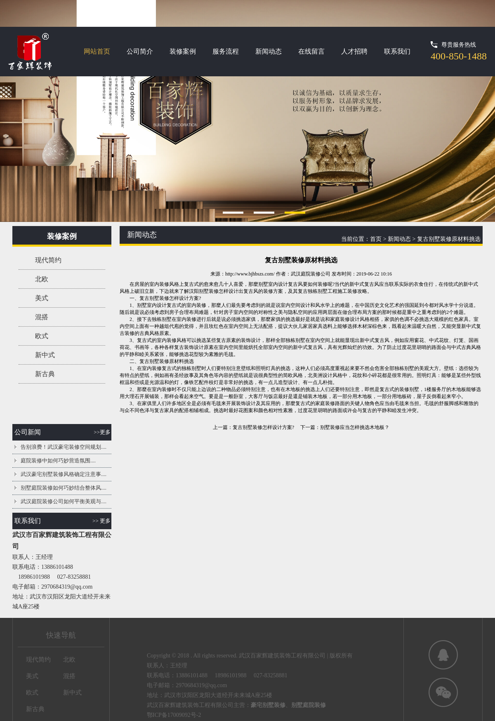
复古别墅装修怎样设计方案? (263, 427)
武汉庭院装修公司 (310, 274)
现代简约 (48, 260)
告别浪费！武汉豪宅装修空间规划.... (63, 447)
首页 (376, 239)
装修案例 (183, 51)
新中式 (45, 354)
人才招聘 (354, 51)
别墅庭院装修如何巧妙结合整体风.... (63, 488)
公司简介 (140, 51)
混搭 (41, 316)
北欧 (41, 279)
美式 (41, 298)
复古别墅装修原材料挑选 (449, 239)
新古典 (45, 373)
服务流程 (225, 51)
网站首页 (97, 51)
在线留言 (311, 51)
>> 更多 (101, 521)
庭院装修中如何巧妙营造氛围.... (58, 460)
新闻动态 (268, 51)
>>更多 (102, 432)
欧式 (41, 335)
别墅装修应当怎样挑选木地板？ (354, 427)
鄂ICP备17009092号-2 (174, 715)
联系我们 (397, 51)
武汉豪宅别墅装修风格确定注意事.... (63, 474)
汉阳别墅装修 (204, 291)
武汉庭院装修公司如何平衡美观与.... (63, 501)
